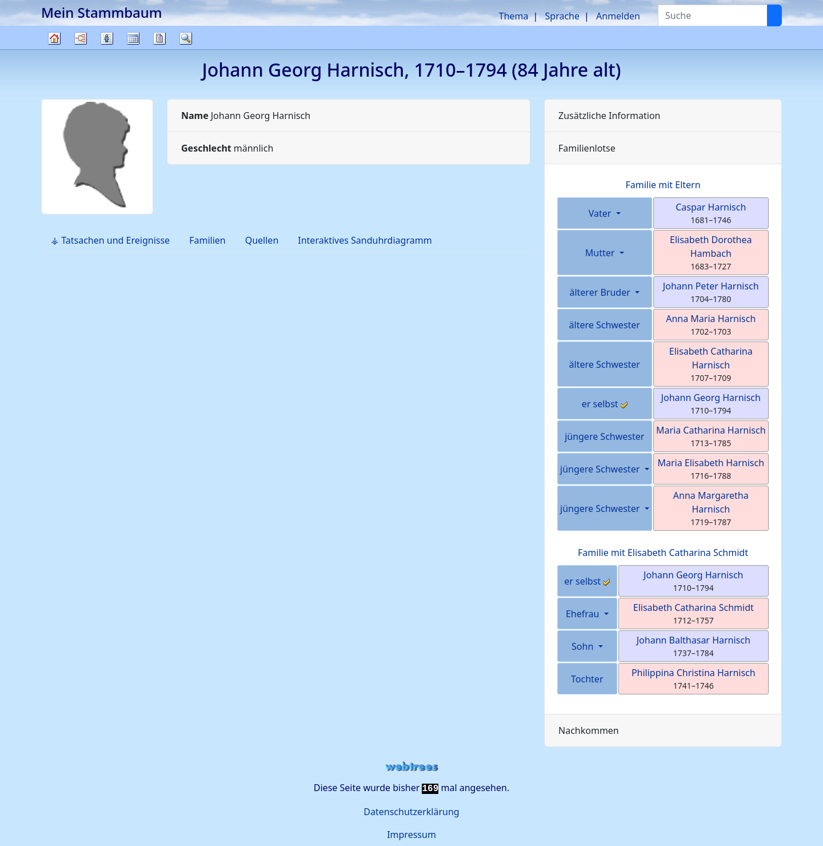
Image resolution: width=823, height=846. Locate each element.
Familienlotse (587, 148)
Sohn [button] (584, 646)
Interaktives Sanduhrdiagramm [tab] (365, 240)
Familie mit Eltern (662, 184)
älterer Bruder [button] (601, 292)
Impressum (411, 834)
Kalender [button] (133, 38)
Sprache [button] (562, 16)
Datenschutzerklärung (411, 811)
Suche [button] (185, 38)
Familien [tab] (207, 240)
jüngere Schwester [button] (601, 469)
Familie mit (663, 552)
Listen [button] (107, 38)
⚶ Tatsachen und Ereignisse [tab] (110, 240)
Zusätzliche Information (609, 115)
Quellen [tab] (262, 240)
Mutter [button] (601, 253)
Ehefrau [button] (584, 613)
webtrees (411, 767)
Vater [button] (601, 213)
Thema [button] (514, 16)
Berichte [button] (159, 38)
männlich (227, 148)
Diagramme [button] (80, 38)
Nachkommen (588, 730)
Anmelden (618, 16)
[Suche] (774, 15)
